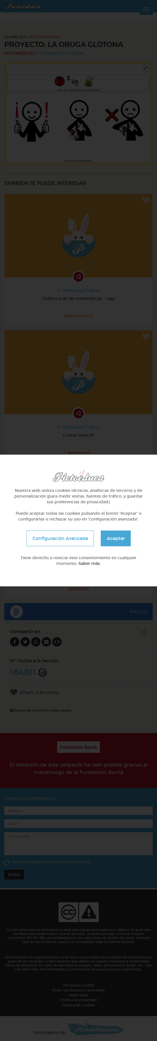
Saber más (89, 563)
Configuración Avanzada (60, 538)
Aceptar (116, 538)
